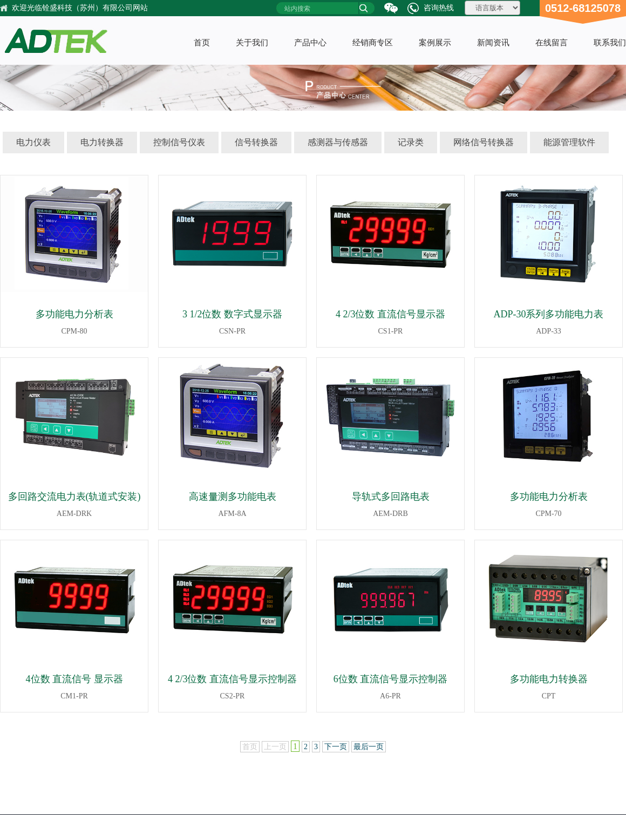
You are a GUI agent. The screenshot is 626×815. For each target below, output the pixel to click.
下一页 (335, 747)
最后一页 (368, 747)
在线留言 (551, 42)
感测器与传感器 (338, 142)
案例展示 (435, 42)
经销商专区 (372, 42)
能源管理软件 (569, 142)
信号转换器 (256, 142)
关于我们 (252, 42)
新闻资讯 (493, 42)
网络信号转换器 (483, 142)
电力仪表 (33, 142)
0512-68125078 (583, 8)
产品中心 (310, 42)
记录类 (411, 142)
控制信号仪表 (179, 142)
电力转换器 (102, 142)
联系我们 (610, 42)
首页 (202, 42)
